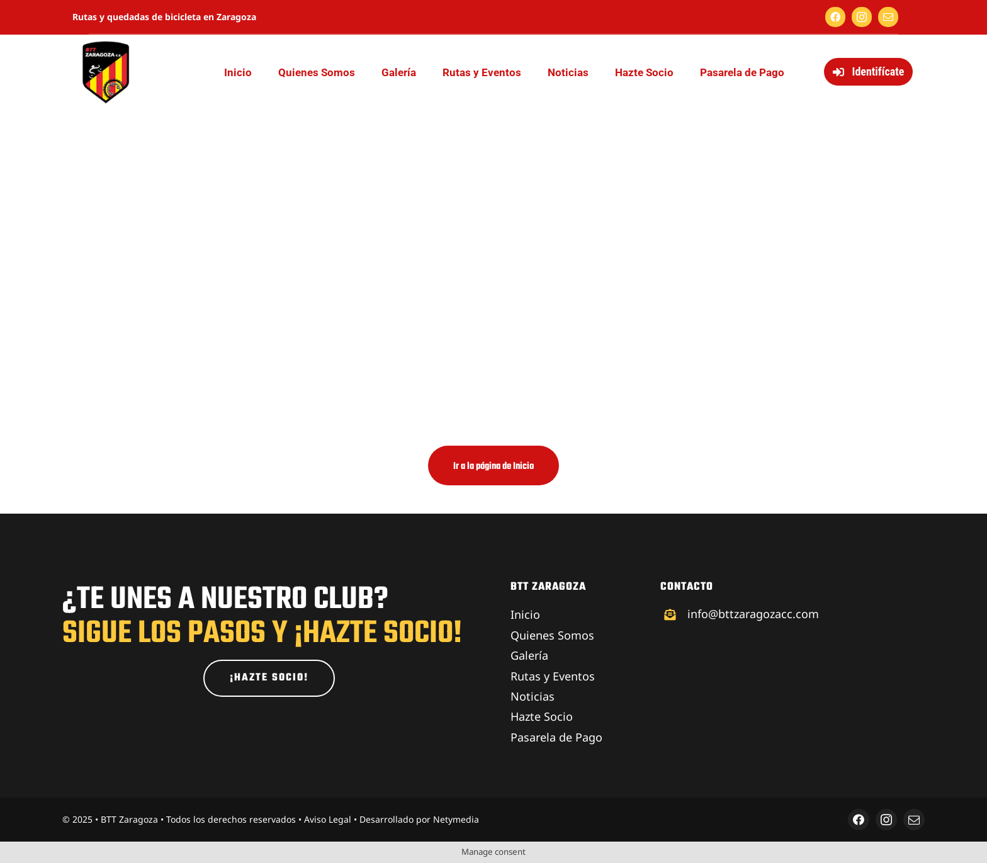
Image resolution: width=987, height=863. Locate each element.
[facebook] (835, 17)
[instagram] (862, 17)
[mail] (888, 17)
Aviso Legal (327, 819)
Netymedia (456, 819)
